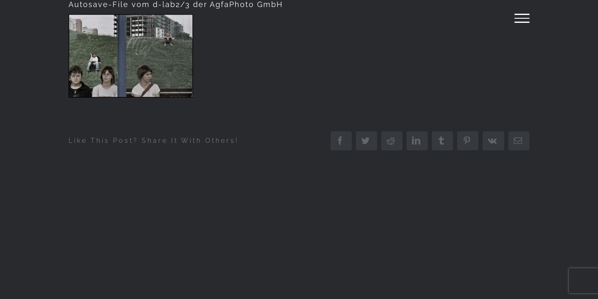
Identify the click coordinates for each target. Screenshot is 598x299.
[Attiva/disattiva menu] (522, 18)
